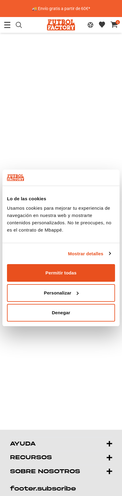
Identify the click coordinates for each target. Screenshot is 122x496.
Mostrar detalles (85, 253)
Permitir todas (61, 272)
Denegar (61, 312)
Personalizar (61, 292)
